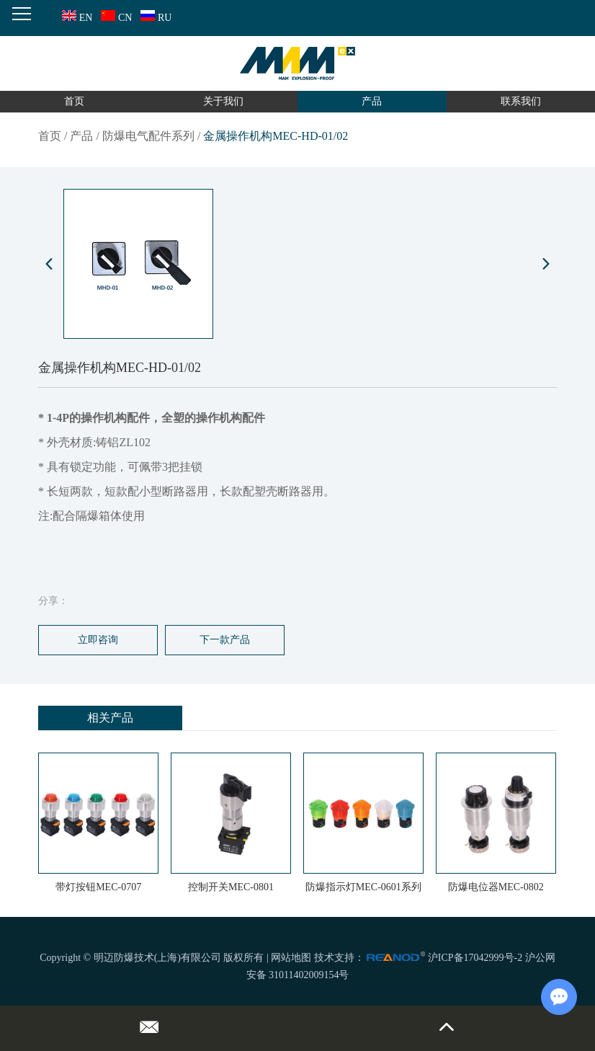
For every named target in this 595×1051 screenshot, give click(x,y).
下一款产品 (225, 639)
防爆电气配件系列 (148, 136)
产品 (372, 101)
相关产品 (110, 717)
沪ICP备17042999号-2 (475, 957)
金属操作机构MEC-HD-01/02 (275, 136)
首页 (74, 101)
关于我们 (223, 101)
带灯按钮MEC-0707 (98, 887)
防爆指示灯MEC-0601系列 (363, 887)
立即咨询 (98, 639)
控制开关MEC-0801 (231, 887)
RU (154, 17)
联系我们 (521, 101)
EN (76, 17)
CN (115, 17)
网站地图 (291, 957)
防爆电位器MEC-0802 (496, 887)
